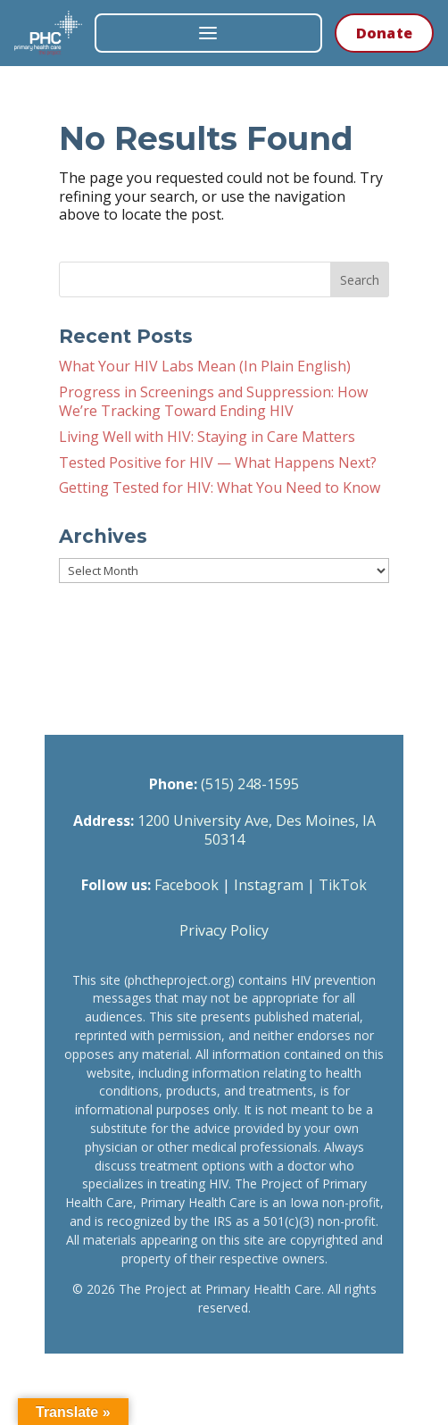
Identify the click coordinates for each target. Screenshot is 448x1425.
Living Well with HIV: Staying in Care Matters (207, 436)
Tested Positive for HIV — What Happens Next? (218, 462)
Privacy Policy (224, 930)
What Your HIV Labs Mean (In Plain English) (205, 366)
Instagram (268, 885)
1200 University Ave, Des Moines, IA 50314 (256, 830)
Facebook (186, 885)
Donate (384, 33)
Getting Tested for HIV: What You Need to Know (219, 487)
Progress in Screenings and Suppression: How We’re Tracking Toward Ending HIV (213, 401)
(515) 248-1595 (250, 784)
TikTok (343, 885)
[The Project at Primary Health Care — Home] (48, 33)
